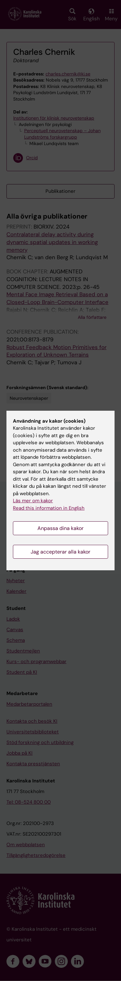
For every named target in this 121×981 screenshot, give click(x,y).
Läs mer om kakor (33, 500)
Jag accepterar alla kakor (60, 551)
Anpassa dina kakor (60, 528)
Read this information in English (49, 508)
